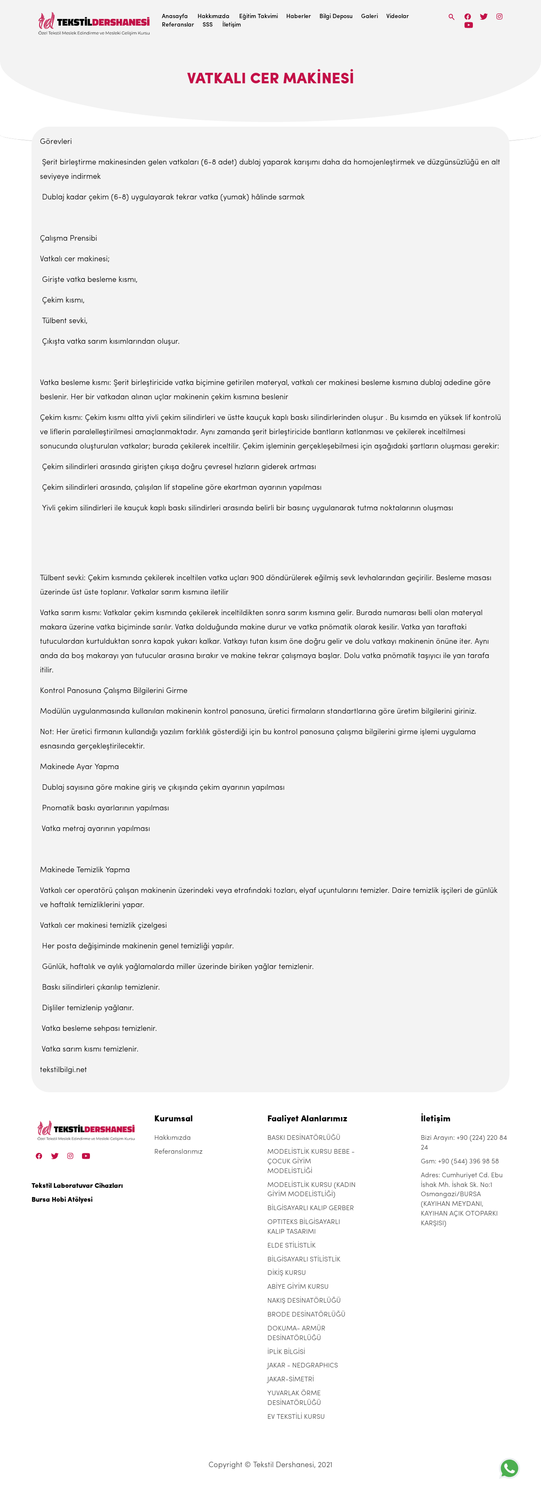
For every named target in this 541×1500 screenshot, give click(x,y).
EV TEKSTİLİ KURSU (296, 1417)
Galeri (369, 16)
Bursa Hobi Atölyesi (62, 1200)
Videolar (397, 16)
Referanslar (178, 25)
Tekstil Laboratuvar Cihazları (77, 1186)
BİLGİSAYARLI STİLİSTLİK (303, 1259)
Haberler (298, 16)
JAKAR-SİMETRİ (290, 1379)
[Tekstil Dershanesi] (95, 21)
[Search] (452, 17)
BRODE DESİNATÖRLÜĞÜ (306, 1315)
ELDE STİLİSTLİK (291, 1245)
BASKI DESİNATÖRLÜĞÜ (303, 1138)
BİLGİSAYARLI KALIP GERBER (310, 1208)
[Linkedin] (468, 25)
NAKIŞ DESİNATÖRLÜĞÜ (304, 1301)
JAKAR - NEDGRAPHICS (302, 1365)
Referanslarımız (178, 1152)
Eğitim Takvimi (258, 16)
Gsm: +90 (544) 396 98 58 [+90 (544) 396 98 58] (460, 1161)
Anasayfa (175, 16)
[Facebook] (467, 17)
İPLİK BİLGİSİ (286, 1352)
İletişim (231, 25)
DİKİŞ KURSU (286, 1273)
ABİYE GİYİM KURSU (298, 1287)
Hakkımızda (214, 16)
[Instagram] (499, 17)
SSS (208, 25)
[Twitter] (483, 17)
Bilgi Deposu (336, 16)
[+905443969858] (509, 1468)
